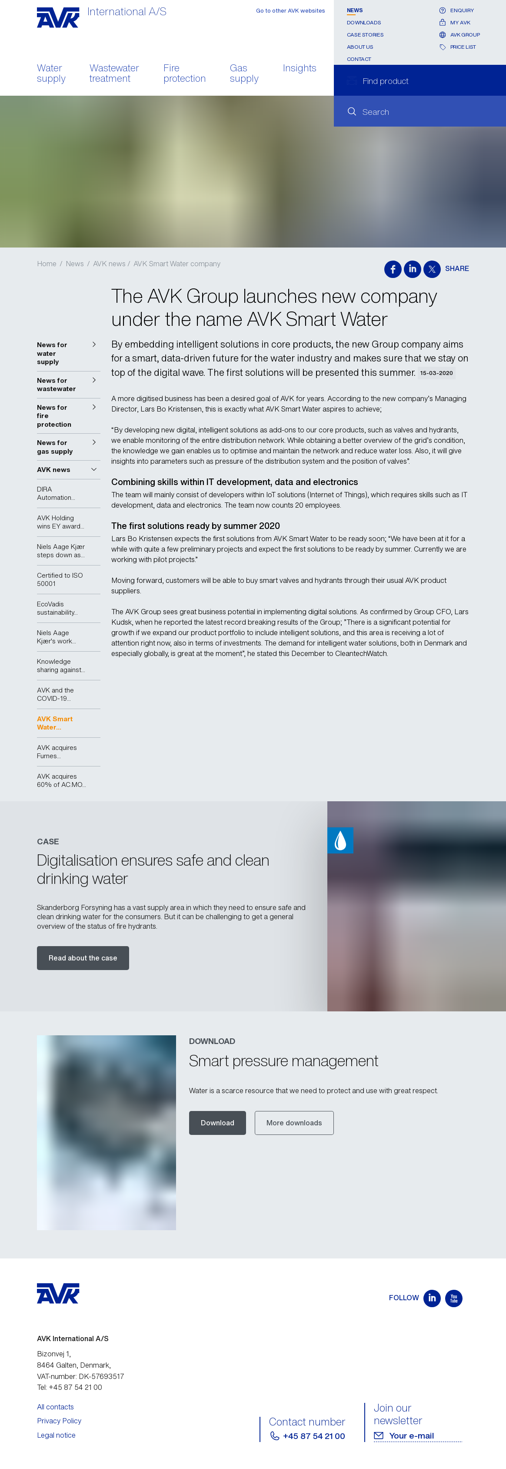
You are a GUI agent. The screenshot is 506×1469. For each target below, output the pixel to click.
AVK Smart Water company (176, 263)
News (355, 10)
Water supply (51, 74)
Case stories (365, 34)
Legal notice (56, 1435)
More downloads (294, 1123)
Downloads (364, 22)
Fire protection (184, 74)
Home (47, 263)
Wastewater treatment (114, 74)
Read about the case (83, 958)
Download (217, 1123)
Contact (359, 59)
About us (360, 46)
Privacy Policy (59, 1420)
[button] (68, 353)
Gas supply (244, 74)
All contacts (55, 1407)
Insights (299, 69)
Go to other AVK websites (290, 11)
